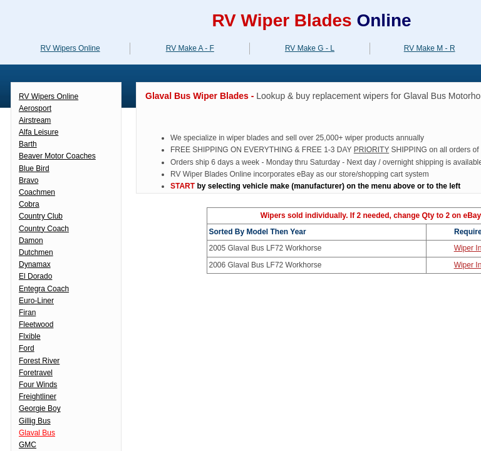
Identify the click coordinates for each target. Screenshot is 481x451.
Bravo (28, 180)
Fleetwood (36, 324)
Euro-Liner (36, 300)
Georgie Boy (40, 408)
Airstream (35, 120)
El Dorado (35, 276)
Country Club (41, 216)
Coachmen (37, 192)
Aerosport (35, 108)
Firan (27, 312)
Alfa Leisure (38, 132)
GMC (27, 444)
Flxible (30, 336)
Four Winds (38, 384)
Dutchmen (36, 252)
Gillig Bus (35, 421)
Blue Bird (34, 168)
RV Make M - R (429, 48)
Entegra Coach (44, 288)
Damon (31, 240)
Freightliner (37, 396)
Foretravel (36, 372)
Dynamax (35, 264)
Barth (28, 144)
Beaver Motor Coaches (57, 156)
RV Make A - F (190, 48)
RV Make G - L (309, 48)
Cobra (29, 204)
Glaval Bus (37, 432)
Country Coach (44, 228)
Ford (26, 348)
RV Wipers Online (48, 96)
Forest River (39, 360)
